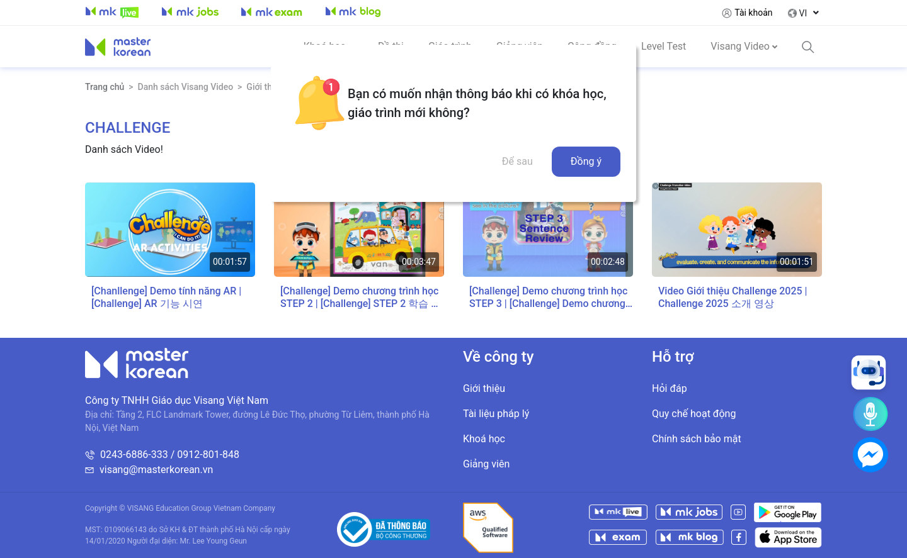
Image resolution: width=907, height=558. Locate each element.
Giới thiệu (484, 388)
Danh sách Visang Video (186, 87)
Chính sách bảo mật (696, 439)
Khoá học (484, 439)
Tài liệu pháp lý (496, 414)
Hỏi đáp (669, 388)
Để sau (517, 161)
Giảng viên (486, 464)
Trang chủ (104, 87)
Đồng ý (586, 161)
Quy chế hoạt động (694, 414)
